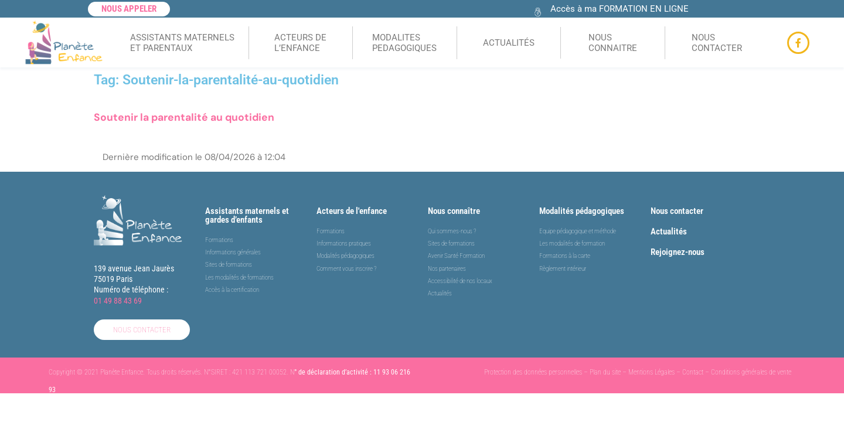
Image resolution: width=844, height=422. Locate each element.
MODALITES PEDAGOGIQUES (404, 42)
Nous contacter (677, 211)
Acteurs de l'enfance (351, 211)
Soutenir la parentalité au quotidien (184, 117)
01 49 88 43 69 (118, 300)
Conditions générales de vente (751, 372)
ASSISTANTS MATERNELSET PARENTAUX (182, 42)
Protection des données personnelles (533, 372)
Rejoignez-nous (678, 252)
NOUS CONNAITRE (612, 42)
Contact (692, 372)
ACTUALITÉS (509, 43)
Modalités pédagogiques (581, 211)
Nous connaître (454, 211)
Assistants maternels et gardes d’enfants (247, 215)
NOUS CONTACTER (717, 42)
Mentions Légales (651, 372)
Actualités (669, 231)
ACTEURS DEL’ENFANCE (300, 42)
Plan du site (605, 372)
